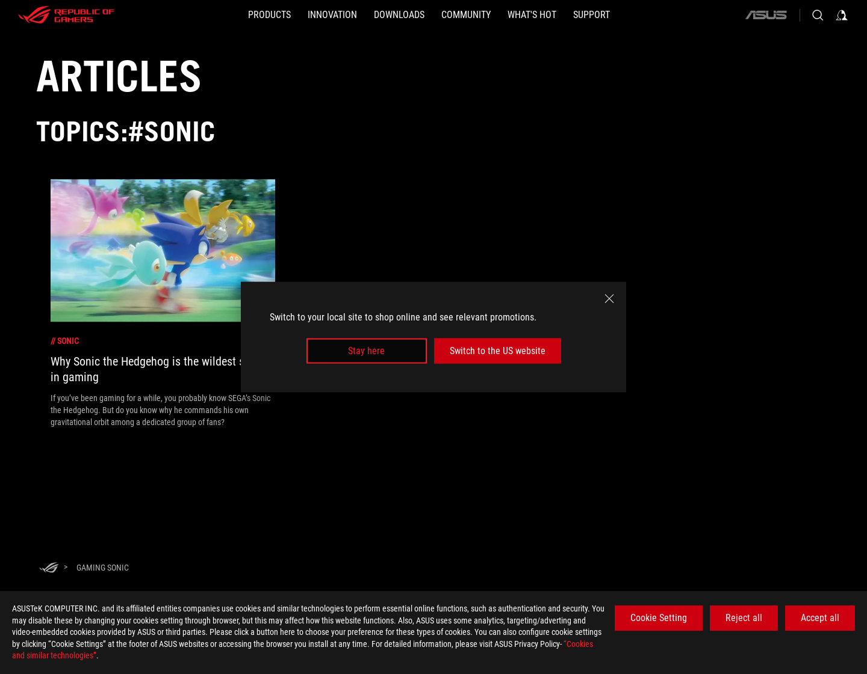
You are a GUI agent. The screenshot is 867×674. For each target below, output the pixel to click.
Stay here (366, 351)
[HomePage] (48, 568)
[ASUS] (766, 15)
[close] (609, 298)
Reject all (744, 617)
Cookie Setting (658, 617)
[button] (269, 15)
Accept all (820, 617)
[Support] (591, 15)
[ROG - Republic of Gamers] (66, 15)
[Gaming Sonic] (102, 567)
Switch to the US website (497, 351)
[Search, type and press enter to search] (817, 15)
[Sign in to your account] (841, 15)
